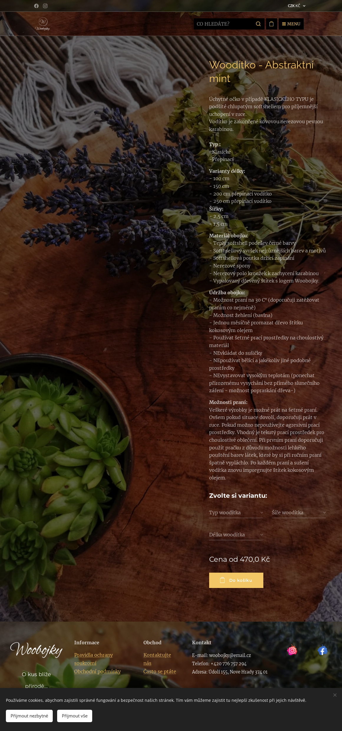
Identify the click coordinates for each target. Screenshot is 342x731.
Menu (291, 24)
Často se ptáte (159, 671)
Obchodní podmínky (97, 671)
